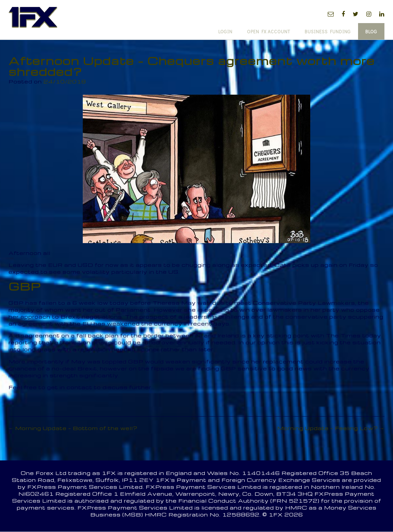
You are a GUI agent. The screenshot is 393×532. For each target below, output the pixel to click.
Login (225, 31)
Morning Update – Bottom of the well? (73, 428)
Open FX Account (268, 31)
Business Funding (328, 31)
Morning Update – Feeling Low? (330, 428)
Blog (371, 31)
